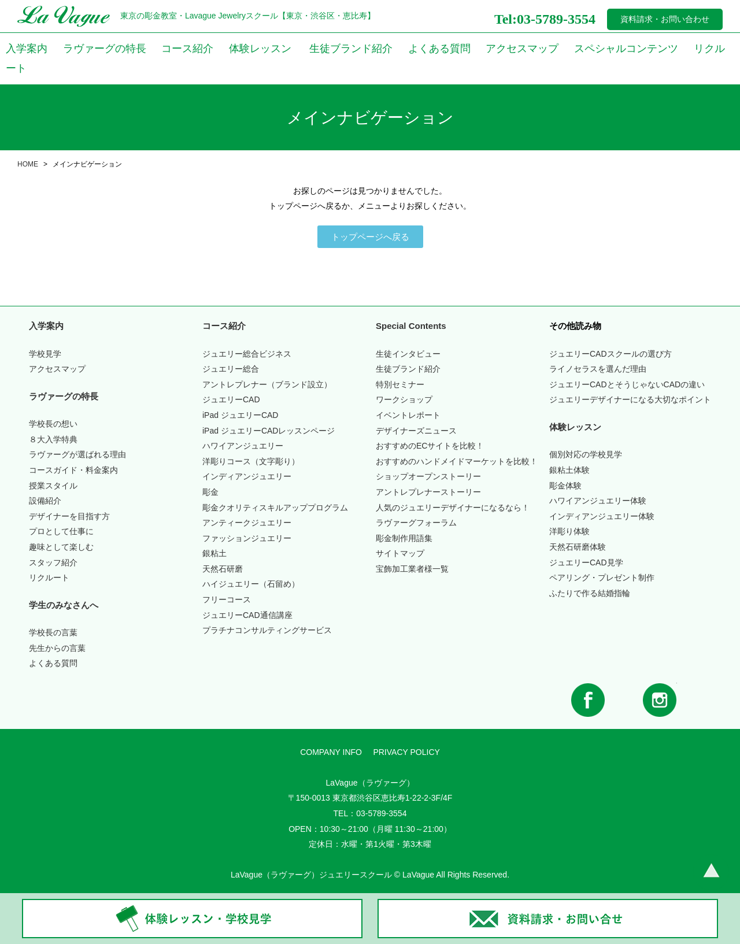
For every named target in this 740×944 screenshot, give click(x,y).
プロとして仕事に (61, 531)
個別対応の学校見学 (585, 454)
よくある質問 (439, 48)
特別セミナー (400, 384)
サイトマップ (400, 553)
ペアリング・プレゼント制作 (601, 577)
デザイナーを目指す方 (69, 516)
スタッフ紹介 (53, 562)
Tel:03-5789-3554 (544, 19)
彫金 (210, 492)
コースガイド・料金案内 (73, 470)
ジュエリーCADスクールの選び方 (610, 353)
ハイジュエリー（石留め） (250, 583)
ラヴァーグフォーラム (416, 522)
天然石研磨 (222, 568)
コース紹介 (187, 48)
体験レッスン (260, 48)
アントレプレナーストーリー (428, 492)
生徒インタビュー (408, 353)
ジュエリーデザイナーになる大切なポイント (630, 399)
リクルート (49, 577)
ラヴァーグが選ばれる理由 (77, 454)
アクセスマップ (522, 48)
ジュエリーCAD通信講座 (247, 615)
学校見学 (45, 353)
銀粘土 (214, 553)
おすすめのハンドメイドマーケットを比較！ (457, 461)
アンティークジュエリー (246, 522)
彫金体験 (565, 485)
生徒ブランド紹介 (351, 48)
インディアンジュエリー (246, 476)
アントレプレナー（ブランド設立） (267, 384)
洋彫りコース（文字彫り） (250, 461)
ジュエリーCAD (231, 399)
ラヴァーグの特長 (104, 48)
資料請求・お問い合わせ (664, 19)
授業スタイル (53, 485)
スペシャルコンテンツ (626, 48)
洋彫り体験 (569, 531)
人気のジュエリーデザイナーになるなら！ (453, 507)
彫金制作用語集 (404, 538)
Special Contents (411, 326)
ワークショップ (404, 399)
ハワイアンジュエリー (242, 445)
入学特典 (53, 439)
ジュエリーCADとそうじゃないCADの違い (627, 384)
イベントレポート (408, 415)
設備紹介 (45, 500)
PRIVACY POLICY (406, 752)
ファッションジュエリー (246, 538)
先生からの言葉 (57, 648)
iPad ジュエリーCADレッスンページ (268, 430)
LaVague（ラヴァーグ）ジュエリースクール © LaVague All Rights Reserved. (370, 874)
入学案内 (26, 48)
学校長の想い (53, 423)
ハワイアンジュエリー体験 (597, 500)
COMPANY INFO (331, 752)
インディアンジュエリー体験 (601, 516)
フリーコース (226, 599)
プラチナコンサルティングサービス (267, 630)
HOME (27, 164)
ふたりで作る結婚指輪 (589, 593)
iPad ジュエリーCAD (240, 415)
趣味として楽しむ (61, 546)
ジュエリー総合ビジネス (246, 353)
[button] (370, 236)
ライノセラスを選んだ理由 (597, 368)
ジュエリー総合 (230, 368)
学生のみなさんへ (63, 605)
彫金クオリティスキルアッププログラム (275, 507)
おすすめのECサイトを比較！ (430, 445)
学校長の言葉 (53, 632)
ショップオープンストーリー (428, 476)
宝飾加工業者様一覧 (412, 568)
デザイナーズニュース (416, 430)
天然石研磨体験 (577, 546)
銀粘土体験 (569, 470)
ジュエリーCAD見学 (586, 562)
